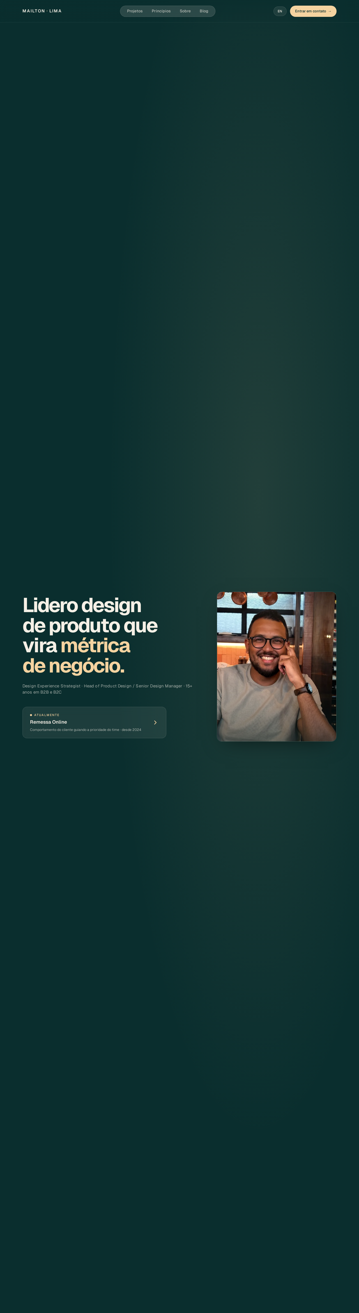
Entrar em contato (313, 11)
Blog (204, 10)
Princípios (161, 10)
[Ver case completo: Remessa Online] (94, 722)
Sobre (185, 10)
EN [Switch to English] (280, 11)
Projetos (135, 10)
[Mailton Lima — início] (42, 11)
